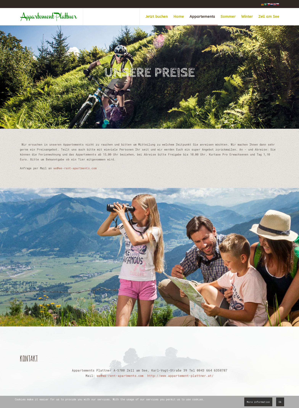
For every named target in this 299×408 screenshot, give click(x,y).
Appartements (202, 17)
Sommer (228, 17)
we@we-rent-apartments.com (75, 168)
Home (178, 17)
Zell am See (268, 17)
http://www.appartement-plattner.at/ (180, 376)
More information (258, 401)
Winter (247, 17)
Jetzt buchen (156, 17)
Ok (280, 401)
